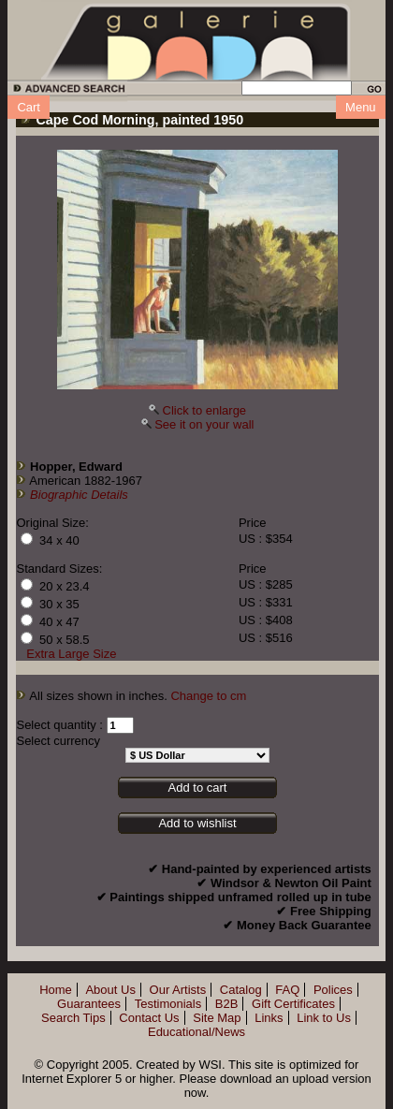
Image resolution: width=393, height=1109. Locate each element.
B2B (227, 1004)
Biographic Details (79, 495)
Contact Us (149, 1018)
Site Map (216, 1018)
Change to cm (208, 696)
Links (269, 1018)
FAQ (287, 990)
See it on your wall (204, 424)
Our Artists (178, 990)
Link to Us (324, 1018)
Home (55, 990)
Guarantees (89, 1004)
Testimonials (168, 1004)
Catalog (241, 990)
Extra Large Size (71, 654)
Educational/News (196, 1032)
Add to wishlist (197, 823)
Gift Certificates (293, 1004)
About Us (110, 990)
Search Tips (73, 1018)
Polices (333, 990)
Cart (28, 107)
